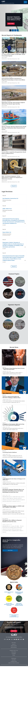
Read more (11, 23)
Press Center (14, 642)
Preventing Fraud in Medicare (10, 452)
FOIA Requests (13, 658)
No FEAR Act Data (14, 661)
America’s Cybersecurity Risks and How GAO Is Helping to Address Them (11, 397)
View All (14, 266)
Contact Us (14, 644)
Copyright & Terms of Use (14, 650)
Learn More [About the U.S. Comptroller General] (10, 550)
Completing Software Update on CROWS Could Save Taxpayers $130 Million (13, 507)
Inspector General (14, 645)
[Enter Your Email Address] (14, 627)
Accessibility (14, 653)
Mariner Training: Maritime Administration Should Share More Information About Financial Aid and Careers (14, 128)
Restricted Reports (14, 647)
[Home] (13, 3)
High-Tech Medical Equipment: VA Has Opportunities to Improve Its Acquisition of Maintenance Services (12, 177)
